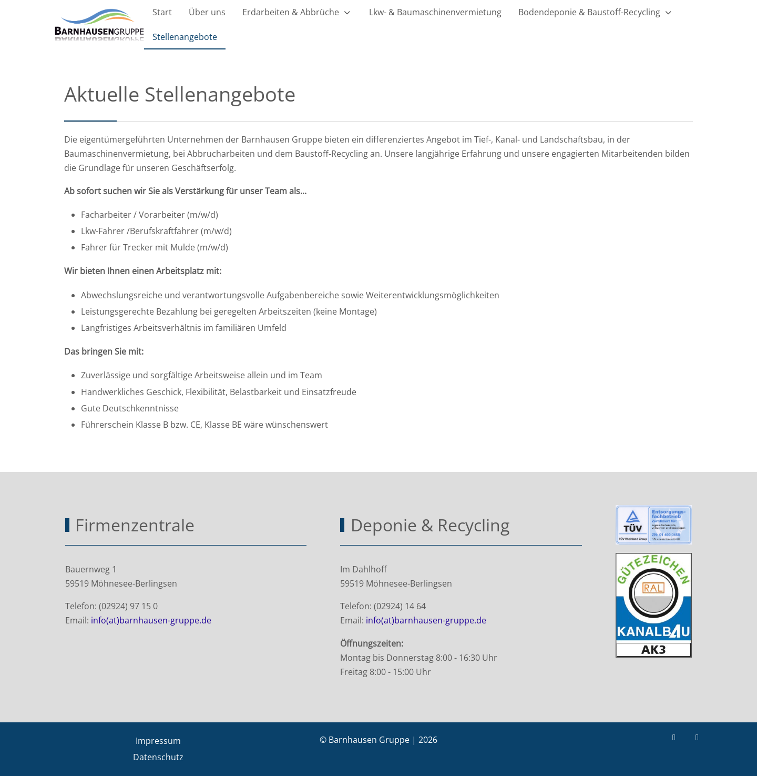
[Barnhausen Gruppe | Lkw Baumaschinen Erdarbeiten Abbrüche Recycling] (99, 25)
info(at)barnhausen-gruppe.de (151, 620)
